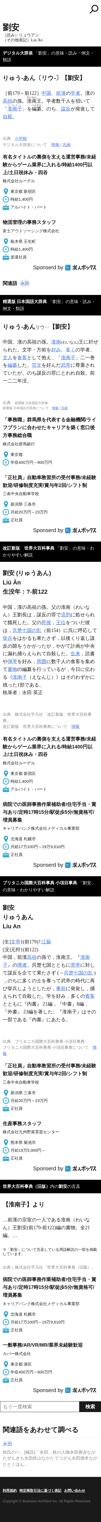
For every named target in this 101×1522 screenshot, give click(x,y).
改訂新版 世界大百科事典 (28, 548)
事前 (61, 988)
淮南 (56, 342)
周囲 (41, 661)
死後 (46, 622)
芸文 (36, 365)
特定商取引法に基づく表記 (40, 1491)
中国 (46, 93)
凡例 (66, 144)
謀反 (66, 109)
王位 (61, 622)
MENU (6, 10)
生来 (75, 653)
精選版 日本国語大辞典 (25, 301)
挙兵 (7, 638)
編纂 (12, 365)
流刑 (66, 614)
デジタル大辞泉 (18, 53)
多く (70, 349)
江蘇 (46, 942)
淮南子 (68, 357)
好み (56, 349)
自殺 (7, 116)
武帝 (66, 365)
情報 (55, 144)
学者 (75, 93)
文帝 (15, 942)
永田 (24, 283)
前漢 (61, 93)
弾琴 (12, 661)
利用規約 (10, 1491)
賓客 (90, 996)
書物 (12, 669)
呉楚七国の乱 (26, 630)
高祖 (7, 101)
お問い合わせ (74, 1491)
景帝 (75, 965)
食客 (22, 357)
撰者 (22, 965)
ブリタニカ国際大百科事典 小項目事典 (40, 883)
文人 (7, 357)
